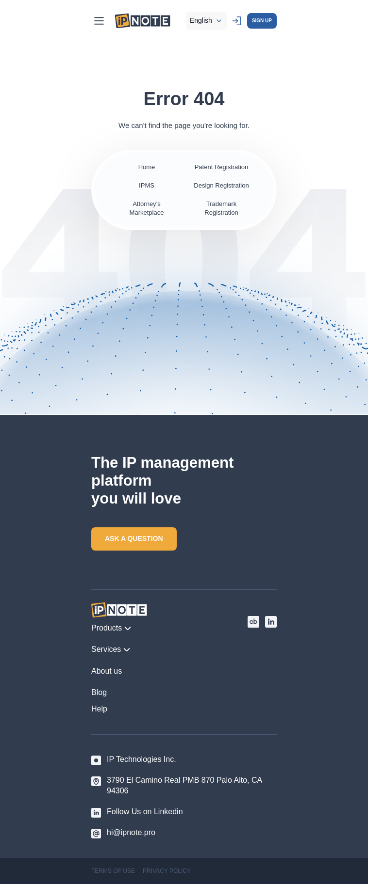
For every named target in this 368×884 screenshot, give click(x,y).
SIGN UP (262, 20)
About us (106, 671)
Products (111, 628)
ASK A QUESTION (134, 538)
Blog (99, 692)
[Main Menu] (99, 21)
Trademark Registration (221, 208)
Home (146, 167)
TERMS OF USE (113, 871)
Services (111, 649)
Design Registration (221, 185)
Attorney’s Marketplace (147, 208)
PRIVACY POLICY (167, 871)
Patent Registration (222, 167)
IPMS (146, 185)
